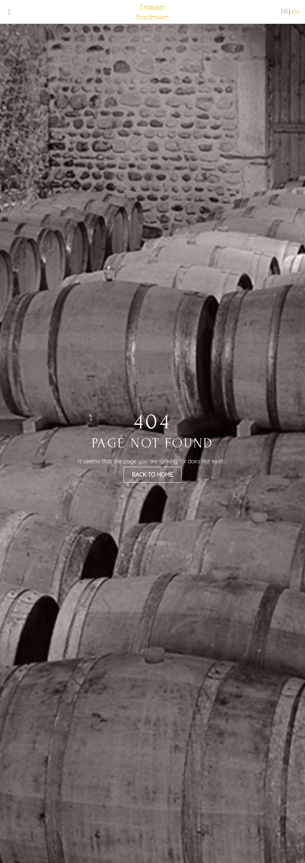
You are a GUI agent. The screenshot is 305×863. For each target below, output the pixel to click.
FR (284, 11)
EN (295, 11)
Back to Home (152, 474)
